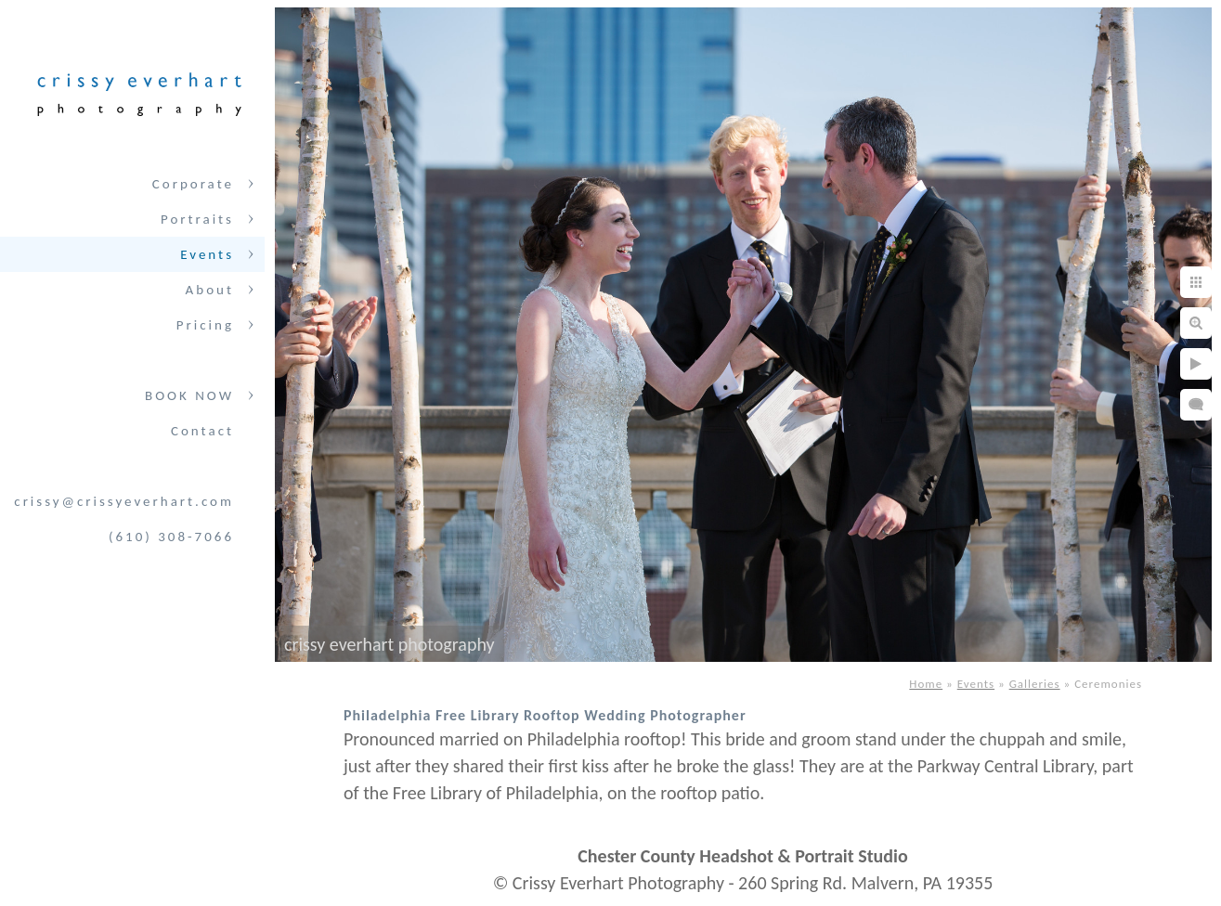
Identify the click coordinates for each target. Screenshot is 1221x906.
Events (207, 254)
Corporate (193, 183)
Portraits (197, 219)
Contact (202, 430)
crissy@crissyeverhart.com (124, 501)
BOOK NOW (189, 395)
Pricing (205, 325)
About (210, 289)
